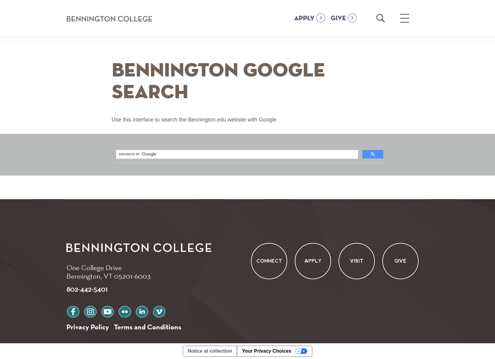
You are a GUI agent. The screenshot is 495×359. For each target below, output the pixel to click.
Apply (312, 261)
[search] (158, 154)
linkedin (142, 310)
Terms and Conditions (147, 327)
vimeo (159, 310)
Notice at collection (210, 351)
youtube (107, 310)
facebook (73, 310)
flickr (124, 310)
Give (400, 261)
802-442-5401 (87, 288)
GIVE (338, 18)
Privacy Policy (87, 327)
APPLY (304, 18)
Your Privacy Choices (266, 351)
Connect (269, 261)
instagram (90, 310)
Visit (356, 261)
